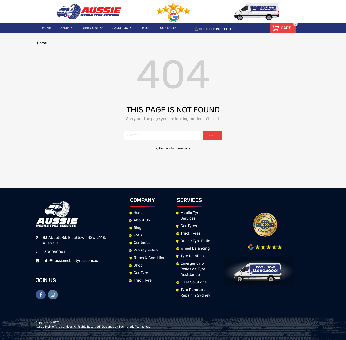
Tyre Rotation (192, 256)
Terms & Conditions (150, 257)
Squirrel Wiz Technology (134, 326)
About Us (122, 28)
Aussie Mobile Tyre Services (54, 326)
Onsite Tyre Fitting (197, 241)
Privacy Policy (146, 250)
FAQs (138, 235)
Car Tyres (189, 226)
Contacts (168, 28)
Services (93, 28)
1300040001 (54, 252)
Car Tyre (141, 272)
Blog (146, 28)
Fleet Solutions (194, 282)
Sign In (214, 29)
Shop (67, 28)
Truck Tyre (143, 280)
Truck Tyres (190, 233)
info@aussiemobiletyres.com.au (70, 260)
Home (46, 28)
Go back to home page (173, 148)
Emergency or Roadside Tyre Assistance (193, 269)
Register (227, 29)
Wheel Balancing (195, 248)
